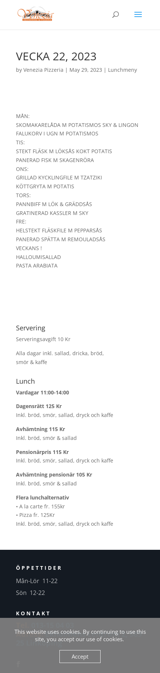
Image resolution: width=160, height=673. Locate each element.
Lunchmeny (122, 69)
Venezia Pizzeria (43, 69)
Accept (80, 656)
